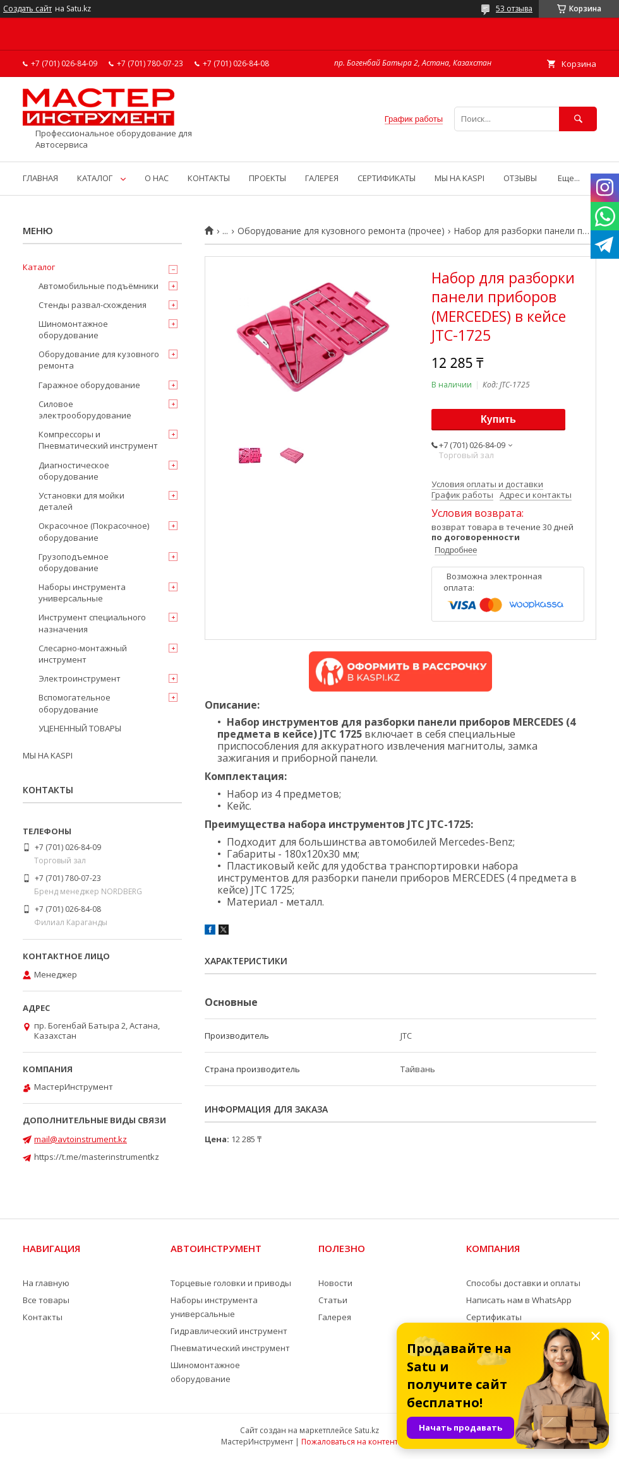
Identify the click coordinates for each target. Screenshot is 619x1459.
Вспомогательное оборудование (75, 703)
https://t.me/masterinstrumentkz (96, 1157)
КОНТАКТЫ (209, 178)
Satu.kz (366, 1430)
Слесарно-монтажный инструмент (83, 653)
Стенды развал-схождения (93, 304)
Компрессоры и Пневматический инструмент (98, 439)
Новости (335, 1283)
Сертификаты (494, 1317)
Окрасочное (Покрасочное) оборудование (94, 531)
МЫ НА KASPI (459, 178)
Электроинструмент (80, 678)
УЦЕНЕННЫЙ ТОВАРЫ (80, 728)
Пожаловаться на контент (349, 1441)
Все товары (46, 1300)
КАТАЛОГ (94, 178)
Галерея (334, 1317)
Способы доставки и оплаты (523, 1283)
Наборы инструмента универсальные (82, 592)
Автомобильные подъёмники (99, 286)
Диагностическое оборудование (74, 470)
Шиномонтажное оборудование (73, 329)
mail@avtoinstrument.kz (80, 1139)
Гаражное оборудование (89, 385)
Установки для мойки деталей (81, 501)
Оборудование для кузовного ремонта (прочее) (341, 231)
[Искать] (578, 119)
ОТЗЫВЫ (520, 178)
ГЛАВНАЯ (40, 178)
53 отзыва (514, 8)
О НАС (157, 178)
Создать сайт (27, 8)
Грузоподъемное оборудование (74, 562)
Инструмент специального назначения (92, 622)
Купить (498, 419)
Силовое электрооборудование (85, 409)
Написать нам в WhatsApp (519, 1300)
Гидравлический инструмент (229, 1331)
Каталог (39, 267)
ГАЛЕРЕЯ (322, 178)
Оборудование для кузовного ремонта (99, 359)
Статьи (332, 1300)
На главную (46, 1283)
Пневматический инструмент (230, 1348)
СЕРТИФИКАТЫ (387, 178)
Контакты (43, 1317)
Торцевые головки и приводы (231, 1283)
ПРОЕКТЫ (267, 178)
